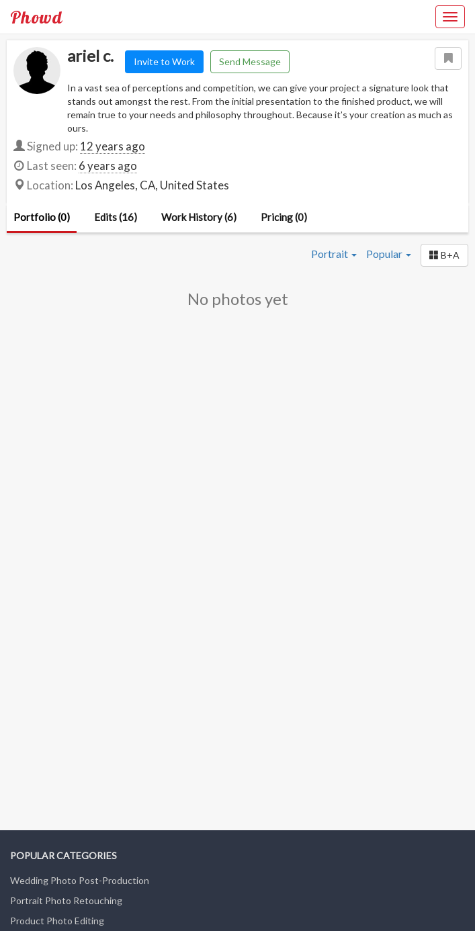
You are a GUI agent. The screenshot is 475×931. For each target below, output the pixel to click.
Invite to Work (164, 61)
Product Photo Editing (57, 920)
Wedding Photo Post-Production (79, 880)
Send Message (250, 61)
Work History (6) (198, 217)
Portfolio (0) (41, 217)
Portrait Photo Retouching (66, 900)
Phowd (36, 17)
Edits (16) (115, 217)
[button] (444, 255)
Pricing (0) (284, 217)
